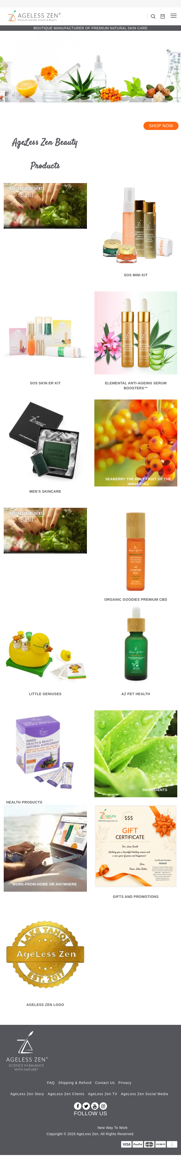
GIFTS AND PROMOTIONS (136, 899)
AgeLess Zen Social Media (144, 1097)
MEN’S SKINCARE (45, 494)
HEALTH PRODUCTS (24, 805)
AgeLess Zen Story (27, 1097)
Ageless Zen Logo (45, 1008)
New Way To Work (113, 1130)
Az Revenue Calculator (72, 1130)
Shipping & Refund (75, 1086)
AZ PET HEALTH (135, 697)
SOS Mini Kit (135, 278)
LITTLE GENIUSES (45, 697)
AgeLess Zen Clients (66, 1097)
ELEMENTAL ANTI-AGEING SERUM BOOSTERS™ (136, 388)
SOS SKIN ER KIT (45, 386)
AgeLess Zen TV (102, 1097)
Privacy (125, 1086)
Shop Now (161, 128)
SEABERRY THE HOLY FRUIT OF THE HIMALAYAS (138, 484)
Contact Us (105, 1086)
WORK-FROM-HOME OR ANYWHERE (44, 887)
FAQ (51, 1086)
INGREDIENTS (154, 793)
